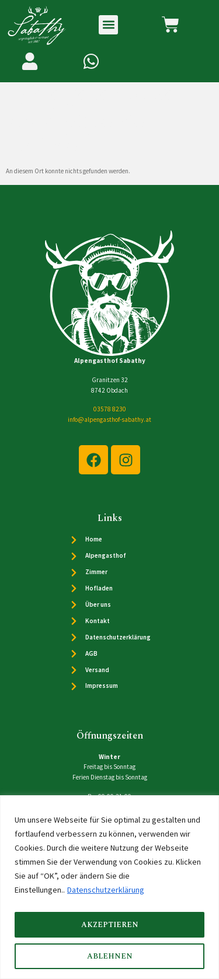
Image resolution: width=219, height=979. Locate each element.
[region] (109, 887)
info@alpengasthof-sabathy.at (109, 422)
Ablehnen (110, 956)
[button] (108, 24)
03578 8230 (109, 412)
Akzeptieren (109, 925)
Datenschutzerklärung (105, 889)
